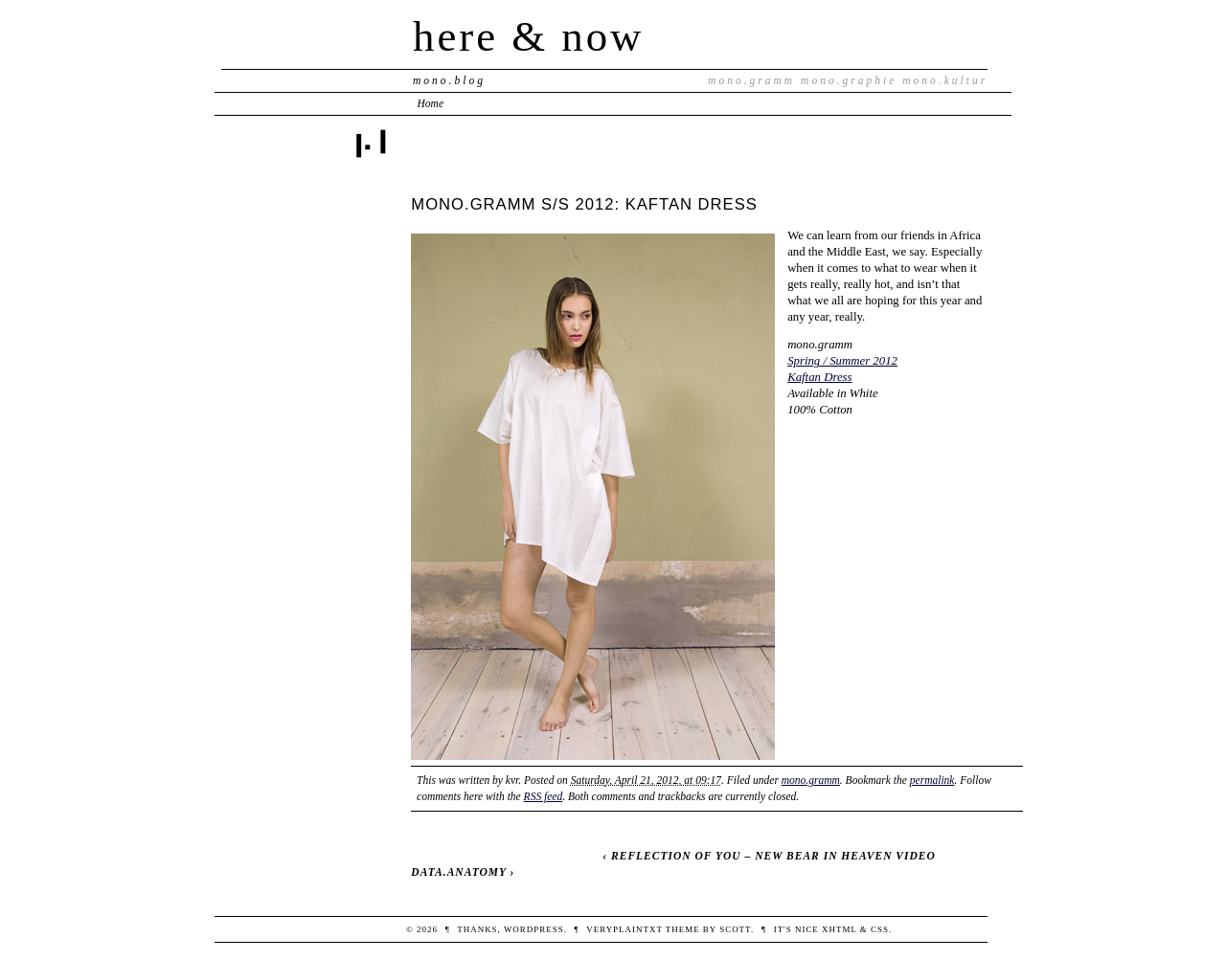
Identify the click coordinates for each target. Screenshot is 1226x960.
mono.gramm (751, 80)
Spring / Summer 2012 (842, 361)
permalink (932, 780)
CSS (880, 929)
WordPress (534, 929)
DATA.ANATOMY (458, 872)
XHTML (839, 929)
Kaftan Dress (819, 377)
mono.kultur (945, 80)
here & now (528, 36)
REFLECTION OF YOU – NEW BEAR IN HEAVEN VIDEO (773, 855)
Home (431, 103)
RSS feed (543, 796)
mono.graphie (849, 80)
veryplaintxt (624, 929)
